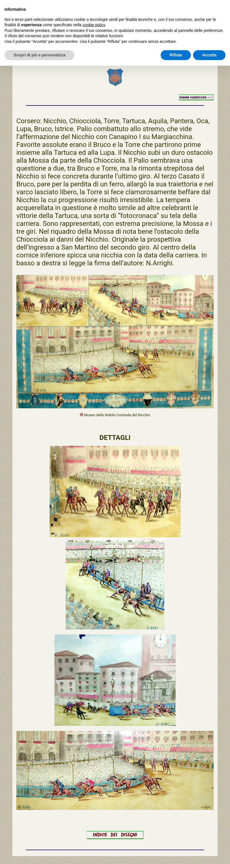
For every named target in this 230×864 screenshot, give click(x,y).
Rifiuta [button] (176, 55)
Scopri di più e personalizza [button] (39, 55)
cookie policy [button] (94, 25)
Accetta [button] (209, 55)
